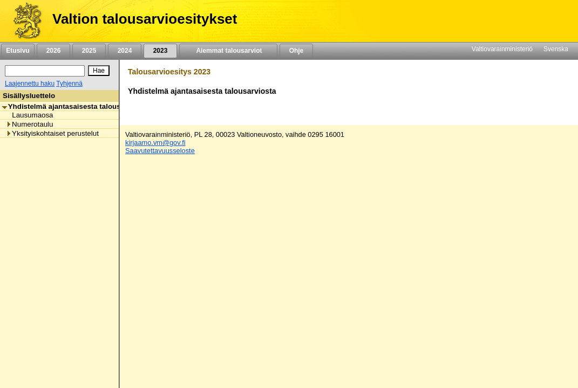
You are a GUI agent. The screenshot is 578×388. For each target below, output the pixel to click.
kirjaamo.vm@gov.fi (155, 142)
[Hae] (99, 70)
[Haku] (45, 71)
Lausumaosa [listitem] (29, 115)
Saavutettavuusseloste (160, 151)
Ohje (296, 50)
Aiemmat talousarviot (228, 50)
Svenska (555, 49)
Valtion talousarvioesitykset (144, 19)
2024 (124, 50)
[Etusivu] (23, 21)
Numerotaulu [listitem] (29, 124)
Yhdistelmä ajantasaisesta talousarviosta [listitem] (75, 106)
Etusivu (17, 50)
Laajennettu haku (30, 83)
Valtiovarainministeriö (502, 49)
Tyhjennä (69, 83)
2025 (89, 50)
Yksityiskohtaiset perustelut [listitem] (52, 133)
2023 (160, 50)
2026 (53, 50)
